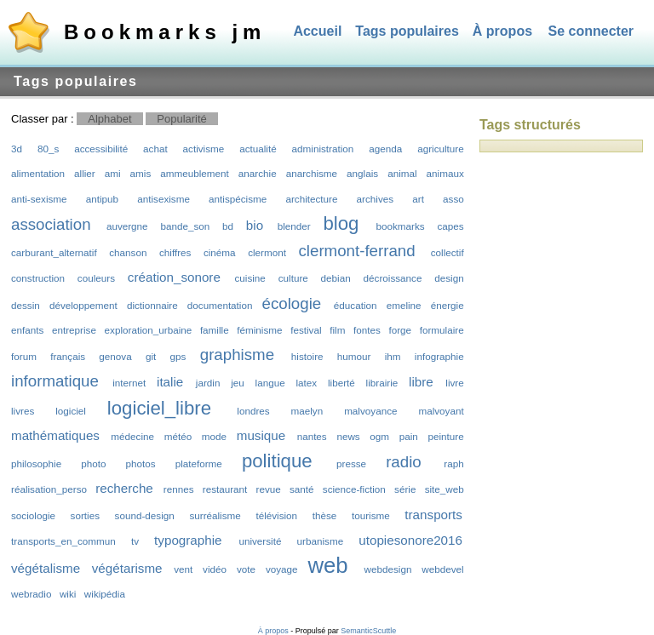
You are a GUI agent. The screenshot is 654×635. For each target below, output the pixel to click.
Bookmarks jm (165, 31)
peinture (446, 436)
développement (83, 305)
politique (277, 461)
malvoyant (440, 410)
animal (401, 173)
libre (421, 382)
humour (354, 356)
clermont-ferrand (356, 251)
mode (214, 436)
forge (399, 329)
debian (336, 277)
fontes (367, 329)
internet (129, 382)
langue (270, 382)
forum (24, 356)
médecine (132, 436)
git (151, 356)
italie (170, 382)
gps (178, 356)
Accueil (317, 31)
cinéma (220, 252)
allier (84, 173)
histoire (307, 356)
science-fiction (354, 489)
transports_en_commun (63, 540)
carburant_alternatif (54, 252)
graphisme (237, 354)
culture (293, 277)
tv (135, 540)
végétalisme (45, 568)
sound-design (145, 515)
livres (22, 410)
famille (214, 329)
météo (178, 436)
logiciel (70, 410)
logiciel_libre (159, 408)
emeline (404, 305)
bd (227, 226)
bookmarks (400, 226)
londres (253, 410)
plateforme (198, 463)
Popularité (182, 118)
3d (16, 148)
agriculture (440, 148)
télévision (276, 515)
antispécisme (238, 198)
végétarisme (127, 568)
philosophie (36, 463)
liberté (341, 382)
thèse (325, 515)
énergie (447, 305)
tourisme (371, 515)
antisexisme (163, 198)
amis (141, 173)
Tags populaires (407, 31)
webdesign (388, 569)
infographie (439, 356)
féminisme (259, 329)
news (347, 436)
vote (246, 569)
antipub (102, 198)
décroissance (393, 277)
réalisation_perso (49, 489)
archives (375, 198)
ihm (393, 356)
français (67, 356)
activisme (204, 148)
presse (351, 463)
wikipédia (104, 593)
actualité (258, 148)
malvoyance (370, 410)
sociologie (33, 515)
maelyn (307, 410)
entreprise (74, 329)
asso (453, 198)
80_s (48, 148)
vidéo (215, 569)
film (337, 329)
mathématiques (55, 435)
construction (38, 277)
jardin (208, 382)
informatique (55, 381)
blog (341, 223)
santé (302, 489)
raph (453, 463)
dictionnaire (152, 305)
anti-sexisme (39, 198)
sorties (85, 515)
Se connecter (591, 31)
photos (140, 463)
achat (155, 148)
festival (305, 329)
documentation (220, 305)
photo (93, 463)
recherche (124, 488)
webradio (31, 593)
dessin (25, 305)
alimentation (38, 173)
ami (113, 173)
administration (323, 148)
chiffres (175, 252)
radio (404, 462)
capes (450, 226)
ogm (379, 436)
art (418, 198)
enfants (27, 329)
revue (268, 489)
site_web (444, 489)
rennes (179, 489)
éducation (355, 305)
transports (433, 514)
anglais (362, 173)
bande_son (184, 226)
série (405, 489)
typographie (187, 540)
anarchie (257, 173)
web (327, 565)
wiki (68, 593)
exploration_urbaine (148, 329)
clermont (267, 252)
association (51, 224)
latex (306, 382)
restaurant (225, 489)
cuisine (249, 277)
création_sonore (174, 277)
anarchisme (311, 173)
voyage (282, 569)
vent (183, 569)
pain (408, 436)
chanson (127, 252)
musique (261, 435)
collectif (447, 252)
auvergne (127, 226)
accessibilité (101, 148)
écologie (292, 303)
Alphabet (109, 118)
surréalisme (214, 515)
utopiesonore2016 (410, 540)
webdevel (442, 569)
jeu (237, 382)
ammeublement (194, 173)
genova (115, 356)
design (448, 277)
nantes (312, 436)
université (259, 540)
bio (254, 225)
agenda (385, 148)
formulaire (442, 329)
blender (294, 226)
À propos (502, 31)
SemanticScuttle (368, 630)
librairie (382, 382)
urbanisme (320, 540)
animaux (445, 173)
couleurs (96, 277)
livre (454, 382)
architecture (311, 198)
